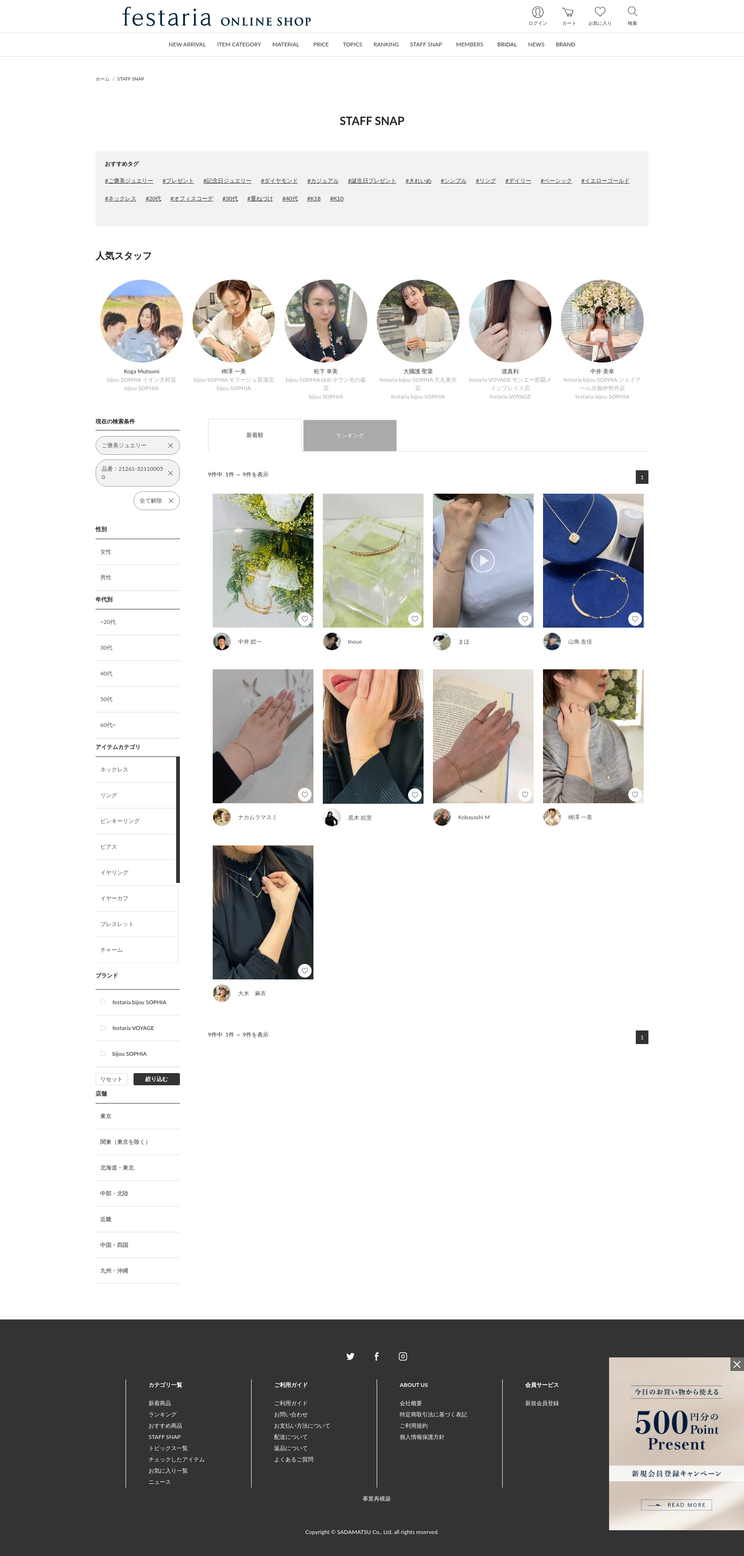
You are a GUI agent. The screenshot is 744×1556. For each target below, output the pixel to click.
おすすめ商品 (165, 1425)
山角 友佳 (580, 641)
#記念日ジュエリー (227, 180)
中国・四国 (114, 1244)
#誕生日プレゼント (372, 180)
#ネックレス (120, 198)
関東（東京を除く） (125, 1141)
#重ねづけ (260, 198)
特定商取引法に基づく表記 (433, 1414)
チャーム (111, 949)
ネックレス (114, 769)
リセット (111, 1078)
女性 (106, 551)
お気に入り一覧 (168, 1470)
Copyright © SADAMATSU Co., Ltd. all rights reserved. (372, 1531)
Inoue (355, 641)
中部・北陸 (114, 1193)
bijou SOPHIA (129, 1053)
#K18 (314, 198)
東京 (106, 1115)
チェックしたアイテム (177, 1459)
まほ (463, 641)
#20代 (153, 198)
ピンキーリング (120, 820)
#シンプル (454, 180)
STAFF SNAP (131, 79)
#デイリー (518, 180)
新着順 (254, 434)
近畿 (106, 1219)
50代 (106, 699)
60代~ (108, 724)
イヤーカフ (114, 898)
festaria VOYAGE (133, 1027)
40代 (106, 673)
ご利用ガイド (291, 1403)
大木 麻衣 (252, 993)
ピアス (108, 846)
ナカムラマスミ (257, 817)
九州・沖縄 (114, 1270)
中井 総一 (250, 641)
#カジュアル (323, 180)
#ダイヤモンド (279, 180)
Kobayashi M (474, 817)
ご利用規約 (414, 1425)
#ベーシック (556, 180)
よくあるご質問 (293, 1459)
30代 (106, 647)
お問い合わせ (291, 1414)
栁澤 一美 (580, 817)
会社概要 (411, 1403)
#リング (486, 180)
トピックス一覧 (168, 1448)
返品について (291, 1448)
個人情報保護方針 (422, 1436)
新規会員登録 (542, 1403)
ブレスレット (117, 923)
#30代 (230, 198)
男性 (106, 577)
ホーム (103, 79)
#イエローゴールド (605, 180)
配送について (291, 1436)
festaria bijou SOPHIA (139, 1002)
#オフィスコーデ (192, 198)
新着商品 (160, 1403)
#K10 (336, 198)
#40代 (290, 198)
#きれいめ (419, 180)
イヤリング (114, 872)
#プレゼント (178, 180)
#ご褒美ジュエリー (129, 180)
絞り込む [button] (156, 1078)
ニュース (160, 1481)
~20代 (108, 621)
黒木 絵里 (360, 817)
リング (108, 795)
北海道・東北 (117, 1167)
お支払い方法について (302, 1425)
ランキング (350, 435)
